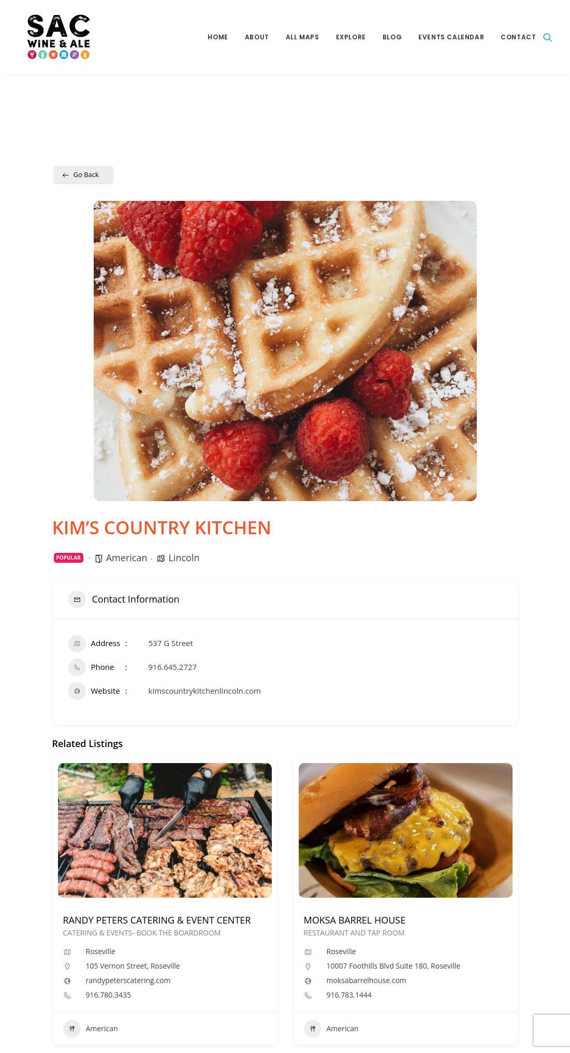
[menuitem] (217, 37)
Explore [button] (351, 37)
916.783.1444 (349, 995)
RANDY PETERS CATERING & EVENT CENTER (157, 920)
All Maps (302, 37)
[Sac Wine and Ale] (51, 37)
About (257, 37)
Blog (392, 37)
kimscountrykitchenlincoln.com (205, 690)
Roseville (100, 951)
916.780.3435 (108, 995)
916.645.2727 (173, 667)
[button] (547, 37)
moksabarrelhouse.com (366, 980)
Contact (518, 37)
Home (218, 37)
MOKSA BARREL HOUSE (355, 920)
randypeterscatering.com (128, 980)
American (127, 557)
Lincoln (183, 557)
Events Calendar (451, 37)
